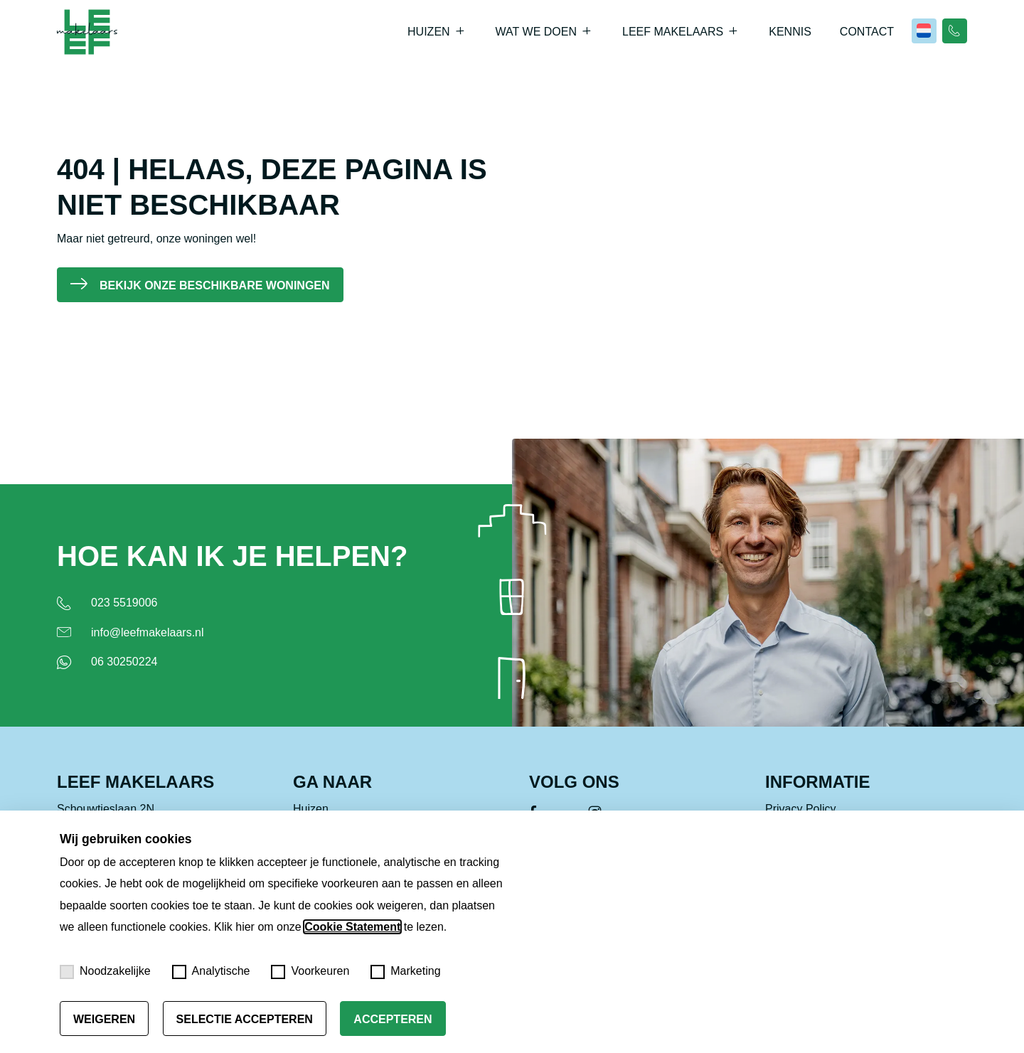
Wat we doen (536, 32)
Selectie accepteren (244, 1019)
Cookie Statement (352, 927)
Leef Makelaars (672, 32)
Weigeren (104, 1019)
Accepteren (392, 1019)
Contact (867, 32)
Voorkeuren (310, 972)
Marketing (405, 972)
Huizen (428, 32)
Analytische (211, 972)
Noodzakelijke (105, 972)
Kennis (790, 32)
